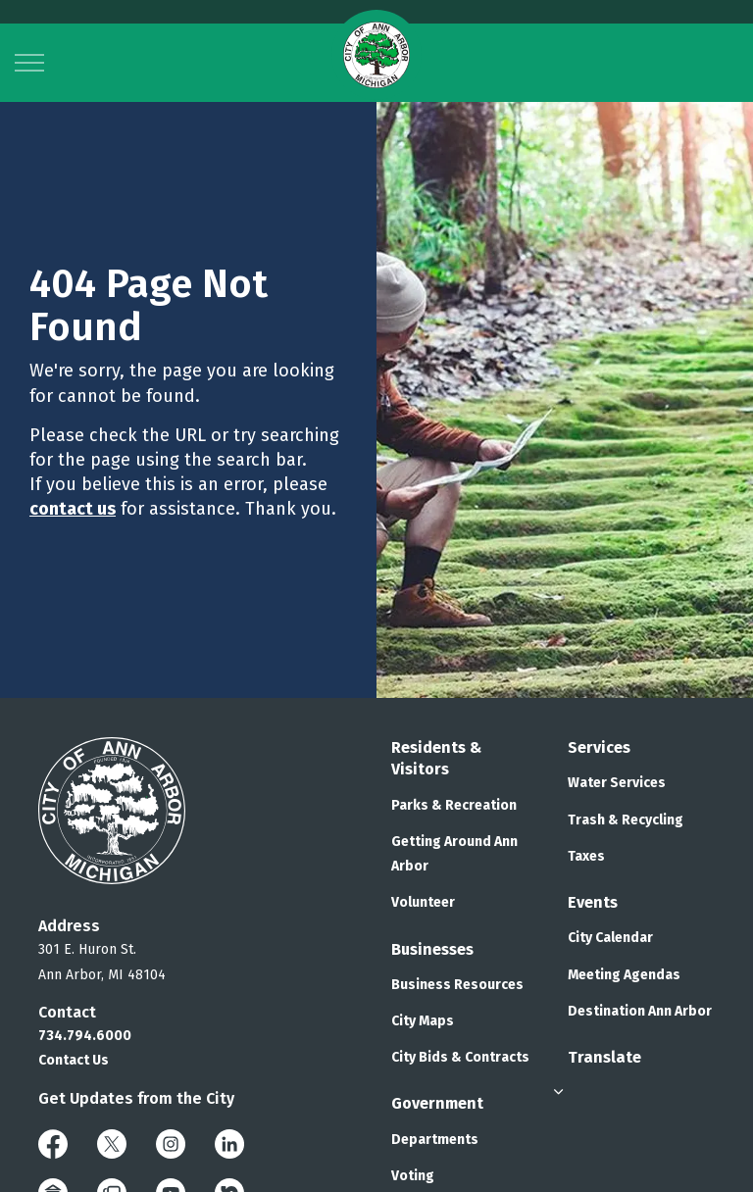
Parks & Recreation (454, 805)
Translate (604, 1057)
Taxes (586, 856)
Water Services (617, 782)
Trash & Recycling (625, 820)
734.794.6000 (84, 1035)
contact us (72, 509)
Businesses (432, 949)
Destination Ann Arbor (640, 1011)
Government (437, 1103)
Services (599, 747)
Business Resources (457, 984)
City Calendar (610, 937)
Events (593, 902)
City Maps (422, 1021)
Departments (434, 1139)
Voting (412, 1175)
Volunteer (423, 902)
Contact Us (73, 1060)
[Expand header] (29, 63)
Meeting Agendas (624, 975)
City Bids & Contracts (460, 1057)
